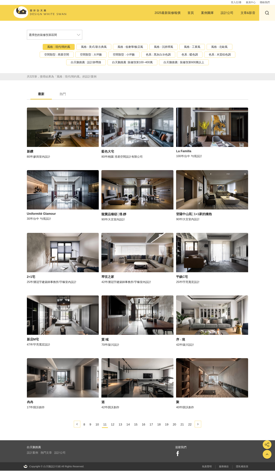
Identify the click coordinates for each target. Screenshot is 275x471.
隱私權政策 (242, 466)
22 (192, 425)
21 (184, 425)
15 (136, 425)
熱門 (66, 94)
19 (168, 425)
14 (128, 425)
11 (104, 425)
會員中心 (251, 2)
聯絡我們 (265, 2)
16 (144, 425)
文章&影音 (248, 13)
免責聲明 (207, 466)
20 (176, 425)
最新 (42, 94)
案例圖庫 (207, 13)
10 (96, 425)
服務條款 (224, 466)
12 (112, 425)
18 (160, 425)
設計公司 (227, 13)
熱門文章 (46, 453)
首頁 (190, 13)
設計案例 (32, 453)
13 (120, 425)
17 (152, 425)
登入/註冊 (236, 2)
